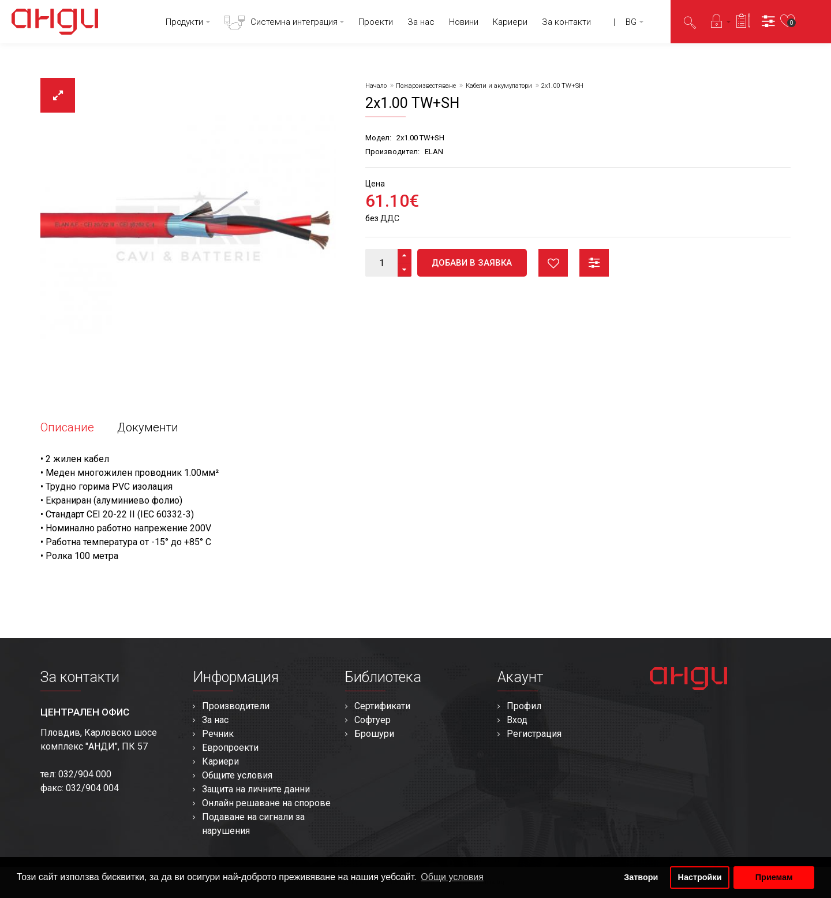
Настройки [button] (700, 877)
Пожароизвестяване (426, 86)
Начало (376, 86)
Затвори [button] (641, 877)
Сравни (594, 263)
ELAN (434, 151)
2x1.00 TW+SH (562, 86)
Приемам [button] (774, 877)
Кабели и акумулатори (499, 86)
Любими (553, 263)
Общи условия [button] (452, 877)
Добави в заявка (472, 263)
